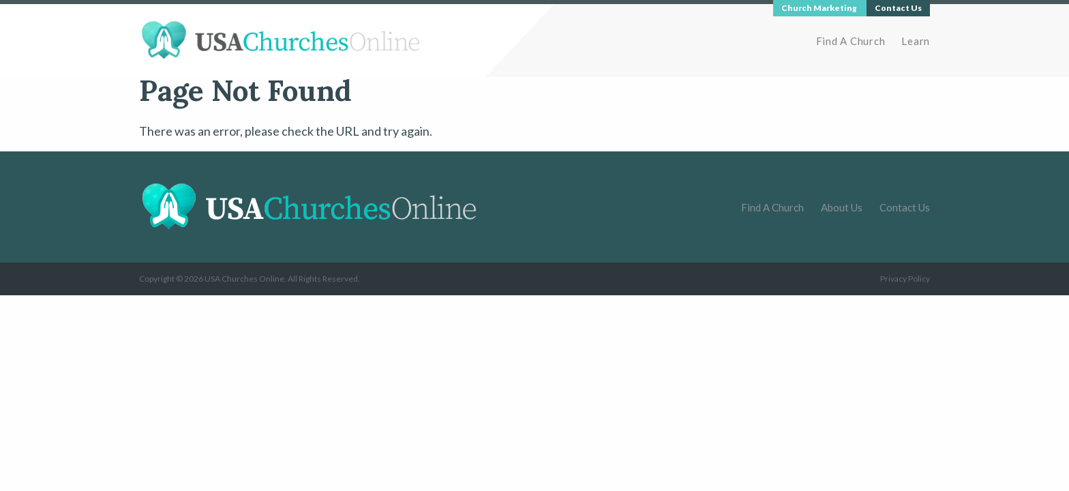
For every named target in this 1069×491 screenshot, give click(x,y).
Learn (915, 41)
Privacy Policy (905, 278)
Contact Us (904, 207)
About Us (841, 207)
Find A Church (851, 41)
